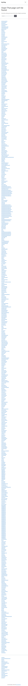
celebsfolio (3, 648)
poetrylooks (3, 556)
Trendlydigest (3, 178)
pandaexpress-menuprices (6, 487)
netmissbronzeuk (4, 277)
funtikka (2, 102)
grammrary (3, 98)
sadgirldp (3, 101)
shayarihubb (3, 455)
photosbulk (3, 323)
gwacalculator (3, 29)
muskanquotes (4, 90)
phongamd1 (3, 274)
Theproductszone (4, 342)
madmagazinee (4, 552)
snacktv (2, 366)
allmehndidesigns (4, 310)
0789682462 (3, 538)
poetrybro (3, 413)
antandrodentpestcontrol (5, 658)
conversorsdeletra (4, 492)
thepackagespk (4, 68)
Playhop (2, 610)
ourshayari (3, 481)
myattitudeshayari (4, 483)
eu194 (2, 246)
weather (2, 107)
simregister (3, 349)
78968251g (3, 473)
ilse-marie (3, 196)
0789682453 (3, 527)
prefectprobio (3, 252)
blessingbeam (3, 82)
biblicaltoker (3, 623)
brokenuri (3, 668)
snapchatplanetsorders (5, 125)
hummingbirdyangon (5, 241)
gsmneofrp (3, 32)
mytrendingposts (4, 151)
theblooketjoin (4, 313)
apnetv (2, 117)
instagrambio (3, 251)
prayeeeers (3, 592)
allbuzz (2, 258)
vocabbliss (3, 92)
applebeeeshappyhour (5, 99)
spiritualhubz (3, 114)
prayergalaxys (3, 599)
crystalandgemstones (5, 663)
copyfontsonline (4, 598)
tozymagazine (3, 137)
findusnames (3, 640)
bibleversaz (3, 141)
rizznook (2, 567)
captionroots (3, 541)
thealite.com (3, 127)
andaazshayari (3, 260)
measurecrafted (4, 85)
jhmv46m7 (3, 469)
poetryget (3, 644)
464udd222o (3, 464)
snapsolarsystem (4, 344)
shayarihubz (3, 590)
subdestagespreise (4, 27)
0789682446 (3, 520)
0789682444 (3, 518)
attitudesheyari (4, 559)
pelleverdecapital (4, 661)
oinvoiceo (3, 672)
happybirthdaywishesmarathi (6, 616)
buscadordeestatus (4, 123)
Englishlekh (3, 389)
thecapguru (3, 23)
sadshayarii (3, 57)
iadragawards (3, 368)
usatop (2, 458)
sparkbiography (4, 414)
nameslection (3, 174)
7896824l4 (3, 479)
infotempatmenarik (4, 132)
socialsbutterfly (4, 126)
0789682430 (3, 514)
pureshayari (3, 83)
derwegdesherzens (4, 170)
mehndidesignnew (4, 374)
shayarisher (3, 435)
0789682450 (3, 524)
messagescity (3, 501)
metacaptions (3, 593)
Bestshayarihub (4, 386)
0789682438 (3, 512)
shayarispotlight (4, 568)
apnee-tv (2, 40)
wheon (2, 441)
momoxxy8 (3, 676)
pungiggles (3, 542)
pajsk (2, 264)
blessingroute (3, 404)
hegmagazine (3, 572)
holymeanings (3, 493)
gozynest (3, 397)
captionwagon (3, 270)
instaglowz (3, 589)
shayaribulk (3, 75)
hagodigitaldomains (5, 222)
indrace (2, 230)
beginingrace (3, 412)
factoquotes (3, 428)
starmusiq (3, 33)
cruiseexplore (3, 262)
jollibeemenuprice (4, 633)
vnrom (2, 42)
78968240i (3, 475)
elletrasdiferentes (4, 402)
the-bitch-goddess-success (6, 281)
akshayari (3, 551)
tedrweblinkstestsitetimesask (6, 216)
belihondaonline (4, 287)
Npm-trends (3, 184)
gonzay (2, 609)
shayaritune (3, 626)
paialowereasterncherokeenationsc (7, 157)
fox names (3, 263)
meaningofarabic (4, 624)
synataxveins (3, 394)
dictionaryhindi (4, 41)
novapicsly (3, 500)
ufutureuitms (3, 561)
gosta (2, 326)
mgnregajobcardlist (4, 26)
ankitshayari (3, 637)
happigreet (3, 147)
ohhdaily (2, 365)
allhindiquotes (3, 309)
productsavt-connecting (5, 168)
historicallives (3, 372)
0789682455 (3, 530)
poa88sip (3, 160)
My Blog (3, 2)
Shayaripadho (3, 297)
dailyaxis (2, 256)
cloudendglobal (4, 236)
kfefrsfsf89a (3, 465)
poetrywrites (3, 61)
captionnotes (3, 225)
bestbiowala (3, 423)
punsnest (3, 600)
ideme (2, 199)
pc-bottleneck (3, 649)
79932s (2, 183)
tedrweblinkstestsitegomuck (6, 187)
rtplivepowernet (4, 286)
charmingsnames (4, 546)
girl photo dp (3, 325)
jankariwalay (3, 360)
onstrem (2, 94)
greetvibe (3, 427)
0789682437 (3, 510)
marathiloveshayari (4, 303)
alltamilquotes (3, 566)
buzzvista (3, 406)
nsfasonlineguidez (4, 343)
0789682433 (3, 506)
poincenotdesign (4, 667)
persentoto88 (3, 288)
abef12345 (3, 237)
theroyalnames (4, 395)
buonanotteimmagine (5, 357)
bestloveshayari (4, 133)
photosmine (3, 131)
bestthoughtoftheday (5, 312)
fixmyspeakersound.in (5, 43)
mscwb (2, 124)
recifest (2, 140)
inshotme (3, 89)
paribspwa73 (3, 166)
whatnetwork (3, 52)
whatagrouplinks (4, 21)
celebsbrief (3, 272)
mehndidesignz (4, 284)
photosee (3, 630)
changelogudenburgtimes (6, 204)
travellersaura (3, 563)
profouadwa (3, 105)
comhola (2, 657)
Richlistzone (3, 254)
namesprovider (4, 54)
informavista (3, 398)
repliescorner (3, 109)
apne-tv (2, 459)
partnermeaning (4, 420)
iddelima (2, 30)
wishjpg (2, 120)
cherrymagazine (4, 618)
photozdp (3, 440)
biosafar (2, 636)
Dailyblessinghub (4, 380)
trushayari (3, 421)
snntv (2, 456)
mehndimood (3, 611)
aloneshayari (3, 38)
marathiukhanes (4, 425)
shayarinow (3, 250)
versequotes (3, 271)
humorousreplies (4, 200)
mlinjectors (3, 65)
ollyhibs (2, 278)
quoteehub (3, 50)
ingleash (2, 269)
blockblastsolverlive (4, 63)
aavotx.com (3, 143)
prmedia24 (3, 330)
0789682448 (3, 522)
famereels (3, 115)
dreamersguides (4, 110)
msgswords (3, 25)
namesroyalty (3, 645)
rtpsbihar (3, 116)
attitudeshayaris (4, 311)
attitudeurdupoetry (4, 305)
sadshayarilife (3, 615)
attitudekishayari (4, 574)
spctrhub (3, 677)
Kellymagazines (4, 627)
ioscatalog (3, 247)
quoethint (3, 463)
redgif (2, 51)
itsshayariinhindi (4, 24)
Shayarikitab (3, 377)
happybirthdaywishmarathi (6, 306)
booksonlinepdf (4, 319)
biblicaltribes (3, 198)
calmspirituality (4, 88)
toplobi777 (3, 159)
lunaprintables (4, 495)
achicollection (3, 549)
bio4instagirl (3, 445)
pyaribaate (3, 482)
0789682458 (3, 533)
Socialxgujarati (4, 430)
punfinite (3, 31)
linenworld (3, 363)
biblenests (3, 582)
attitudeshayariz (4, 438)
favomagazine (3, 571)
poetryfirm (3, 619)
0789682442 (3, 516)
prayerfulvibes (3, 56)
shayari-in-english (4, 81)
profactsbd (3, 346)
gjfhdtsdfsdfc (3, 467)
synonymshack (4, 139)
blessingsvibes (3, 152)
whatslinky (3, 93)
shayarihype (3, 396)
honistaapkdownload (5, 69)
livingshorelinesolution (5, 669)
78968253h (3, 474)
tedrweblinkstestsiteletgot (6, 212)
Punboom (3, 503)
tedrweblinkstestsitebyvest (6, 208)
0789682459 (3, 534)
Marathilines (3, 227)
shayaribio (3, 620)
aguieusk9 (3, 158)
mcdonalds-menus (4, 119)
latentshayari (3, 296)
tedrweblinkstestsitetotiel (5, 220)
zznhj (2, 245)
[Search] (15, 16)
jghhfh (2, 480)
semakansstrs (3, 606)
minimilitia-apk (4, 322)
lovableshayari (3, 491)
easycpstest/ (3, 47)
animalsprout (3, 393)
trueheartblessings (4, 585)
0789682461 (3, 537)
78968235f (3, 472)
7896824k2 (3, 478)
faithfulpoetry (3, 444)
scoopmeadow (4, 584)
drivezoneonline (4, 44)
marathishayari (4, 597)
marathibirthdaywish (5, 387)
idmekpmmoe (3, 49)
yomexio (2, 433)
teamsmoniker (4, 267)
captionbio (3, 122)
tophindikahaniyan (4, 335)
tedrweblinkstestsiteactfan (6, 190)
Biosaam (2, 388)
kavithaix (3, 429)
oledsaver (3, 489)
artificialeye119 (4, 153)
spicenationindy (4, 185)
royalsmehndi (3, 86)
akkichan (3, 285)
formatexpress (4, 314)
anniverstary (3, 631)
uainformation (3, 328)
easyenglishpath (4, 48)
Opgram (2, 383)
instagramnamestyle (5, 612)
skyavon (2, 595)
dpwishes (3, 436)
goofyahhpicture (4, 103)
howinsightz (3, 569)
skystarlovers (3, 586)
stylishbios (3, 424)
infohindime (3, 355)
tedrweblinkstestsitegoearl (6, 194)
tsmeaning (3, 577)
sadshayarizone (4, 422)
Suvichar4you (3, 558)
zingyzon (3, 544)
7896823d (3, 470)
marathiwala (3, 635)
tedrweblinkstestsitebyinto (6, 186)
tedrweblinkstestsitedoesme (6, 219)
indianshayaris (4, 58)
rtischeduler (3, 652)
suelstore (3, 244)
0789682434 (3, 507)
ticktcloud (3, 161)
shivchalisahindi (4, 144)
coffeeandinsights (4, 156)
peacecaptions (3, 129)
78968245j (3, 476)
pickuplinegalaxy (4, 91)
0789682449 (3, 523)
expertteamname (4, 108)
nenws (2, 327)
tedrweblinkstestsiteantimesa (6, 205)
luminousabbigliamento (5, 165)
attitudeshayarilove (4, 359)
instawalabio (3, 442)
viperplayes (3, 417)
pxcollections (3, 356)
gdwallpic (3, 581)
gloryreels (3, 261)
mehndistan (3, 565)
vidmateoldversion (4, 106)
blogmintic (3, 457)
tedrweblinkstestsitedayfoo (6, 233)
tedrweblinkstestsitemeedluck (6, 193)
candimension (3, 643)
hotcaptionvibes (4, 411)
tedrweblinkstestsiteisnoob (6, 234)
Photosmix (3, 373)
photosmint (3, 39)
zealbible (3, 415)
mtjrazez (2, 239)
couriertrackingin (4, 486)
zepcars (2, 369)
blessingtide (3, 505)
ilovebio (2, 461)
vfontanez (3, 173)
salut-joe (2, 660)
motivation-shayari (4, 634)
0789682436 (3, 509)
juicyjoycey (3, 555)
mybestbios (3, 547)
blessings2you (3, 59)
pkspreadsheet (4, 292)
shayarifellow (3, 439)
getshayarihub (3, 78)
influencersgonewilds (5, 381)
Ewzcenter (3, 175)
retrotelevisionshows (5, 217)
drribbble (3, 171)
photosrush (3, 76)
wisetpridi (3, 276)
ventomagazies (4, 371)
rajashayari (3, 111)
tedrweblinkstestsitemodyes (6, 213)
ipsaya (2, 407)
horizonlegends (4, 361)
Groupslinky (3, 614)
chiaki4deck (3, 564)
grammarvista (3, 67)
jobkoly (2, 348)
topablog (3, 331)
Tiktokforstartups (4, 181)
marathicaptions (4, 447)
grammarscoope (4, 498)
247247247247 (4, 539)
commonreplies (4, 201)
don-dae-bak (3, 71)
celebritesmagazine (4, 408)
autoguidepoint (4, 602)
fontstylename (3, 448)
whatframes (3, 364)
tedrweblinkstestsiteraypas (6, 215)
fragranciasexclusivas (5, 154)
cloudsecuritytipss (4, 496)
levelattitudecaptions (5, 145)
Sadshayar (3, 379)
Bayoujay (3, 176)
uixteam (2, 293)
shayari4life (3, 304)
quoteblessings (4, 376)
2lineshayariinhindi (4, 580)
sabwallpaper (3, 77)
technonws (3, 332)
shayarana (3, 149)
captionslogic (3, 352)
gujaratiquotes (4, 446)
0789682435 (3, 508)
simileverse (3, 560)
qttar (2, 229)
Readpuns (3, 301)
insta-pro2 (3, 451)
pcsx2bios (3, 35)
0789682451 (3, 525)
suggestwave (3, 583)
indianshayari (3, 403)
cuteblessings (3, 378)
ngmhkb (2, 466)
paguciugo (3, 674)
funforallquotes (4, 55)
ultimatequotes (4, 345)
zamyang (3, 665)
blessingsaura (3, 594)
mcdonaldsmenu (4, 639)
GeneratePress (18, 684)
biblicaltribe (3, 135)
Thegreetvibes (3, 390)
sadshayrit (3, 113)
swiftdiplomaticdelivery (5, 294)
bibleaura (3, 142)
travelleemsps (3, 573)
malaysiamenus (4, 64)
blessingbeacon (4, 499)
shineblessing (3, 255)
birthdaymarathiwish (5, 450)
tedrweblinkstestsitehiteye (6, 210)
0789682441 (3, 515)
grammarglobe (4, 66)
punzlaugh (3, 601)
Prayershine (3, 228)
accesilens (3, 221)
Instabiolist (3, 399)
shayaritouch (3, 488)
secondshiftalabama (5, 162)
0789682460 (3, 535)
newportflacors (4, 670)
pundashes (3, 84)
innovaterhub (3, 266)
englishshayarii (4, 490)
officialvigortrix (4, 167)
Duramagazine (4, 628)
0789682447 (3, 521)
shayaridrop (3, 543)
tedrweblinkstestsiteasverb (6, 207)
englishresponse (4, 575)
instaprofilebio (3, 22)
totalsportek (3, 95)
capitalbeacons (4, 557)
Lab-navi (2, 179)
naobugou (3, 202)
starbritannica (3, 362)
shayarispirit (3, 128)
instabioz (3, 259)
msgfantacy (3, 432)
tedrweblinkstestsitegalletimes (6, 191)
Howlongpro (3, 300)
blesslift (2, 400)
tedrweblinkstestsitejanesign (6, 192)
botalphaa (3, 34)
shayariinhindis (4, 622)
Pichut (2, 540)
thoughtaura (3, 484)
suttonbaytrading (4, 675)
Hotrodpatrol (3, 182)
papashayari (3, 148)
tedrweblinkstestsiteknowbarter (7, 211)
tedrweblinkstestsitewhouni (6, 195)
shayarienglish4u (4, 321)
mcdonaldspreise (4, 100)
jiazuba (2, 238)
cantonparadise (4, 80)
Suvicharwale (3, 382)
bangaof (2, 218)
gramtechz (3, 617)
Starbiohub (3, 497)
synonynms (3, 578)
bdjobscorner (3, 290)
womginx (3, 651)
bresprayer (3, 405)
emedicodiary (3, 337)
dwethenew (3, 169)
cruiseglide (3, 97)
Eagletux (2, 177)
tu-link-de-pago (4, 275)
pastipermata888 (4, 249)
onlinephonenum (4, 673)
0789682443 (3, 517)
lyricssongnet (3, 550)
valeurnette (3, 46)
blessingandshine (4, 591)
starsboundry (3, 370)
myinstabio (3, 338)
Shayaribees (3, 385)
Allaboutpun (3, 226)
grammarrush (3, 419)
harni (2, 329)
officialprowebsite (4, 164)
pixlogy (2, 302)
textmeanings (3, 504)
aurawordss (3, 588)
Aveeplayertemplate (5, 298)
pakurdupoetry (4, 336)
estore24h (3, 203)
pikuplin (2, 576)
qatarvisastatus (4, 315)
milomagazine (3, 416)
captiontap (3, 603)
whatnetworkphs (4, 37)
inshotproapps (4, 72)
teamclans (3, 320)
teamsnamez (3, 410)
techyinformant (4, 73)
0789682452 (3, 526)
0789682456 (3, 531)
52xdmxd (3, 295)
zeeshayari (3, 548)
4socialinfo (3, 134)
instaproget (3, 318)
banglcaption (3, 437)
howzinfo (3, 554)
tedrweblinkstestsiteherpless (6, 209)
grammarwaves (4, 268)
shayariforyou (3, 641)
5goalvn (2, 659)
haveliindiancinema (4, 188)
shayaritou (3, 353)
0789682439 (3, 513)
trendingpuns (3, 605)
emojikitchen (3, 118)
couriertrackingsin (4, 632)
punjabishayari (4, 308)
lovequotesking (4, 340)
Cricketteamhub (4, 650)
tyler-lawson (3, 664)
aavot (2, 449)
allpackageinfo (4, 317)
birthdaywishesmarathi (5, 642)
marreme (3, 280)
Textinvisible (3, 431)
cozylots (2, 283)
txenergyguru (3, 289)
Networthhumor (4, 253)
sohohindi (3, 60)
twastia (2, 354)
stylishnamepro (4, 150)
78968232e (3, 471)
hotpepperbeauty (4, 666)
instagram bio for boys (5, 351)
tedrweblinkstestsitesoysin (6, 235)
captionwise (3, 347)
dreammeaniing (4, 607)
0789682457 (3, 532)
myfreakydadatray (4, 224)
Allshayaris (3, 391)
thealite (2, 608)
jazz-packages (3, 74)
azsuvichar (3, 339)
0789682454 (3, 529)
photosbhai (3, 334)
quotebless (3, 462)
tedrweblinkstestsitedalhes (6, 232)
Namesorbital (3, 646)
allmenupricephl (4, 625)
